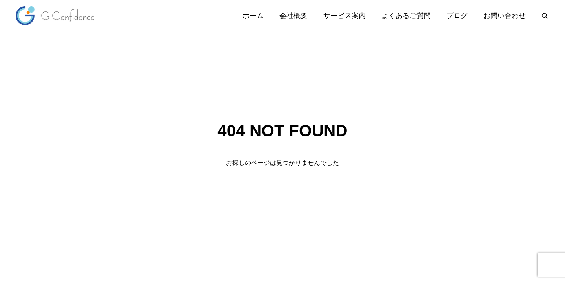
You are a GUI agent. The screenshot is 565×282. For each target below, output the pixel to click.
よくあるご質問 (406, 16)
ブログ (457, 16)
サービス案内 (344, 16)
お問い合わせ (504, 16)
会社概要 (293, 16)
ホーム (253, 16)
